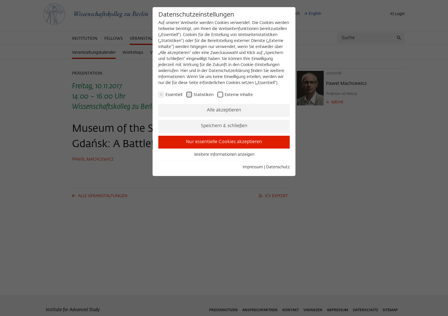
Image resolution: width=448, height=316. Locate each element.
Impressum (253, 167)
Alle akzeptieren (224, 110)
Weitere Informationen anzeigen (224, 155)
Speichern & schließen (224, 126)
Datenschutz (278, 167)
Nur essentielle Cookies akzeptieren (224, 142)
